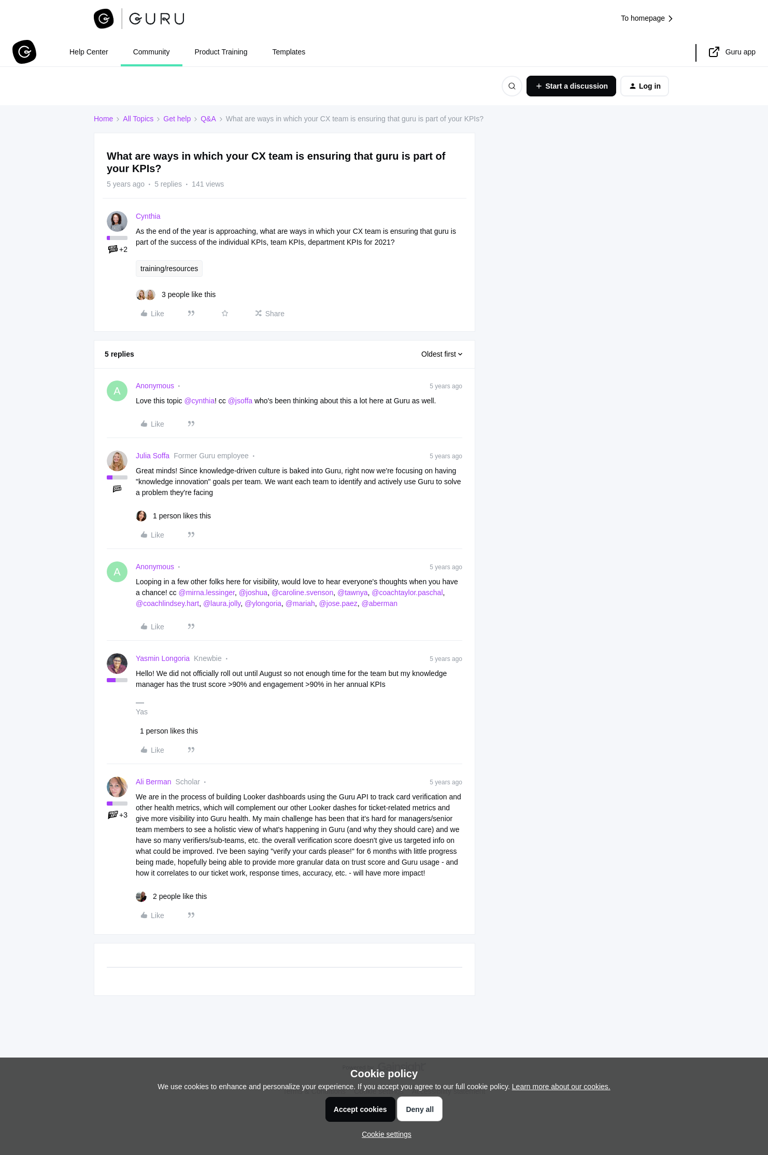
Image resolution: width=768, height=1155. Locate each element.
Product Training (221, 52)
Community (151, 52)
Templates (288, 52)
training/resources (169, 268)
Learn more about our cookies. (561, 1086)
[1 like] (173, 516)
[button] (571, 86)
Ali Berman (153, 782)
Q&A (208, 119)
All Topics (138, 119)
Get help (177, 119)
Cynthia (148, 216)
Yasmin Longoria (163, 658)
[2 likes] (171, 896)
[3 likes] (176, 294)
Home (103, 119)
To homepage (647, 18)
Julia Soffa (152, 456)
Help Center (88, 52)
